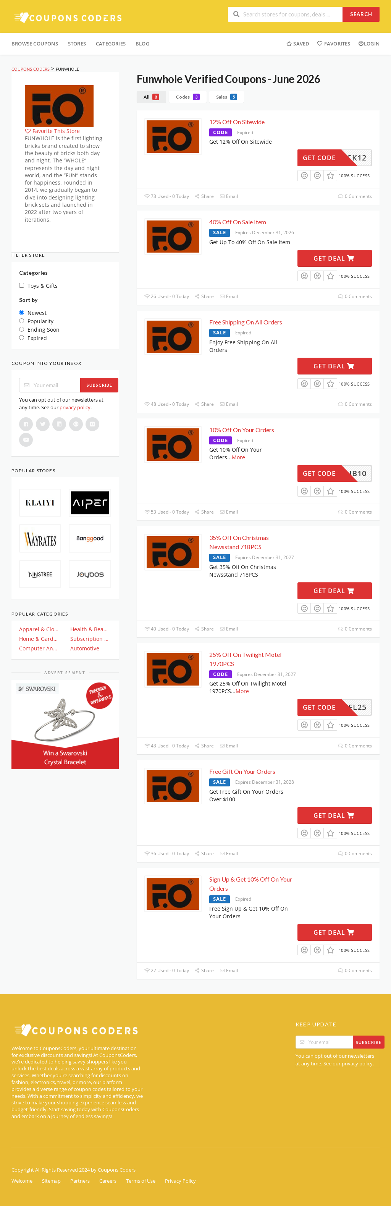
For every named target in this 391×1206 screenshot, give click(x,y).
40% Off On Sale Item (237, 221)
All (151, 97)
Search (361, 14)
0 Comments (355, 196)
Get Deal (333, 258)
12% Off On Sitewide (237, 121)
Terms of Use (140, 1181)
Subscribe (99, 385)
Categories (111, 43)
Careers (107, 1181)
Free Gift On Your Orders (242, 771)
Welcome (21, 1181)
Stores (77, 43)
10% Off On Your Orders (241, 429)
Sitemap (51, 1181)
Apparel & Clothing (39, 629)
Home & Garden (39, 638)
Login (369, 43)
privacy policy (75, 407)
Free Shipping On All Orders (245, 322)
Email (229, 196)
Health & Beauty (90, 629)
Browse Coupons (34, 43)
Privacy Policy (180, 1181)
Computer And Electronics (39, 648)
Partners (80, 1181)
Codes (188, 97)
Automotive (84, 648)
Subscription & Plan (90, 638)
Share (204, 196)
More (238, 457)
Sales (226, 97)
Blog (142, 43)
